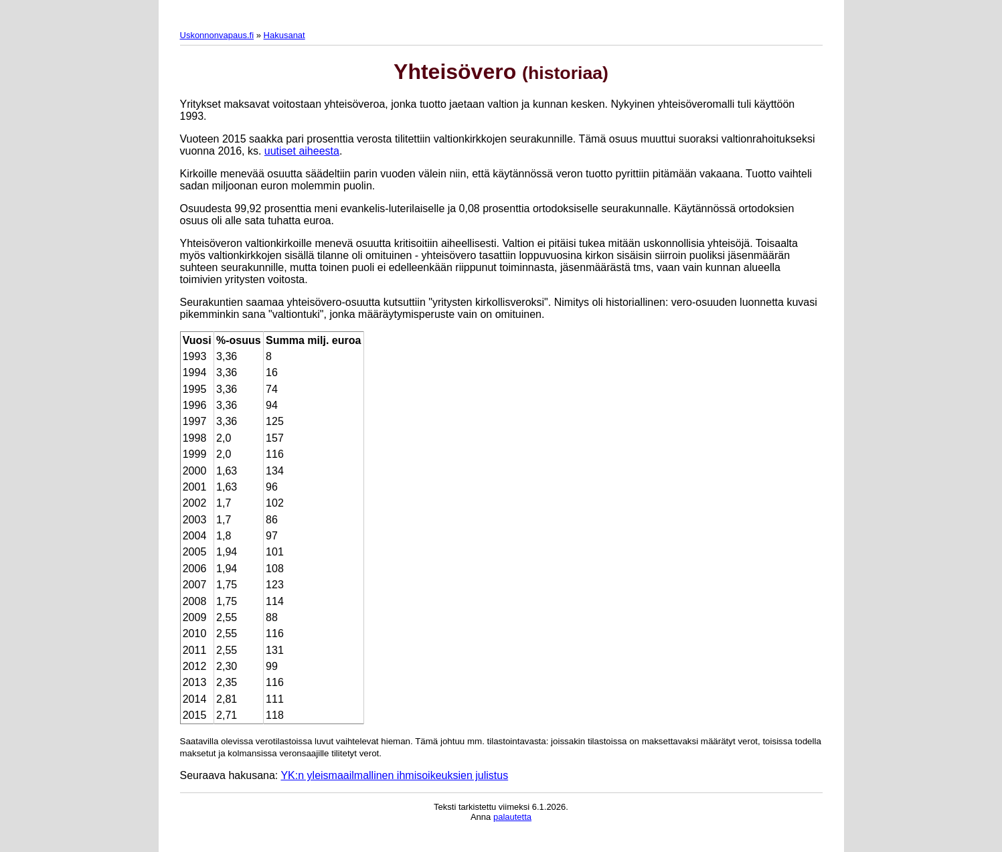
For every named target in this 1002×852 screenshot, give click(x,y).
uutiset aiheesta (301, 151)
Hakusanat (284, 35)
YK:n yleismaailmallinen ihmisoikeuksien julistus (394, 775)
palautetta (512, 817)
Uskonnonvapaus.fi (217, 35)
